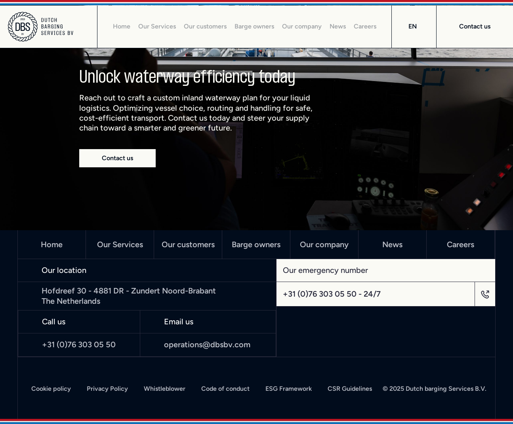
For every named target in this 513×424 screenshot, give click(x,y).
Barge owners (254, 26)
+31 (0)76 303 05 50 (79, 344)
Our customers (205, 26)
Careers (365, 26)
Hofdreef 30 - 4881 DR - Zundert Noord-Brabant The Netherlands (129, 295)
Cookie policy (51, 389)
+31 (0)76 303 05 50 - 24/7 (332, 294)
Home (121, 26)
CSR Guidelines (350, 389)
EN (412, 26)
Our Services (157, 26)
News (338, 26)
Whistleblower (164, 389)
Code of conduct (225, 389)
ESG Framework (288, 389)
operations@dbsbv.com (207, 344)
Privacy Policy (107, 389)
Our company (302, 26)
